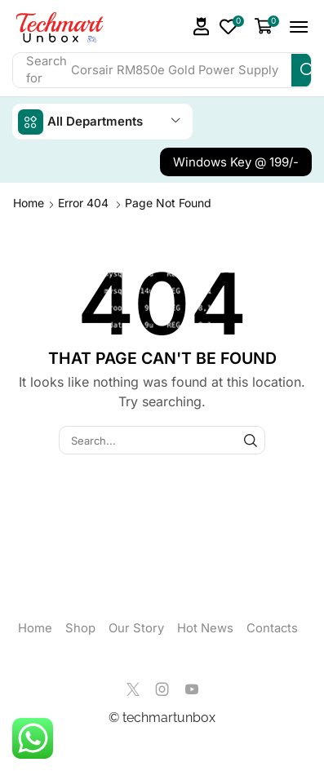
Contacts (272, 628)
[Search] (307, 70)
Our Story (136, 628)
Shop (80, 628)
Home (28, 203)
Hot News (205, 628)
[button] (201, 26)
